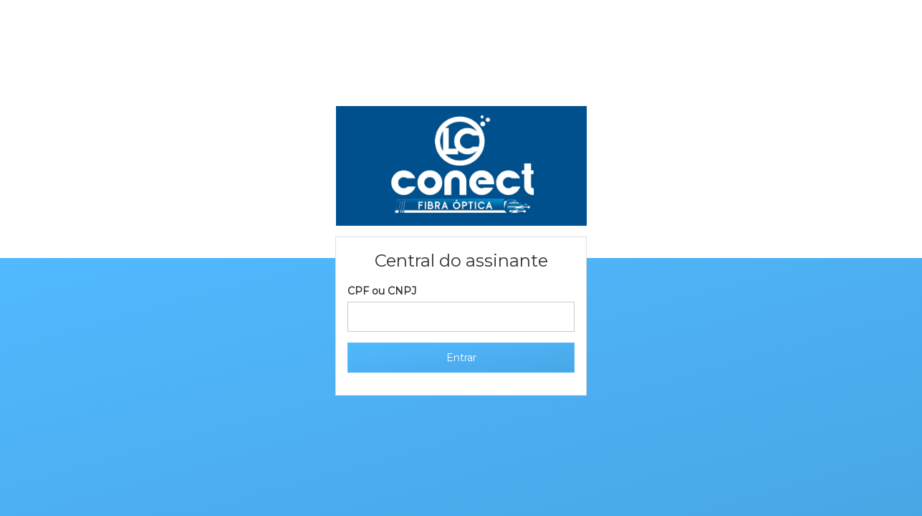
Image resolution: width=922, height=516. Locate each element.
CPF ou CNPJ (381, 291)
